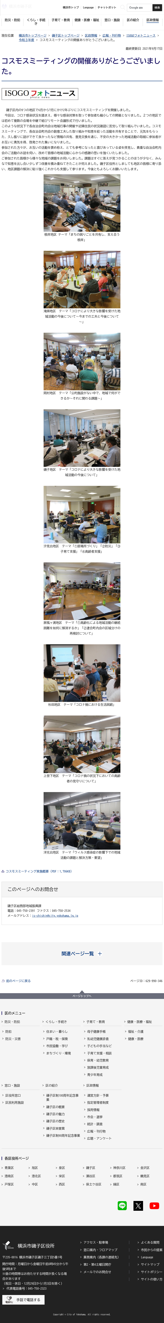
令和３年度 (26, 39)
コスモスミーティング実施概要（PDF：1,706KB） (39, 871)
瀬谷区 (90, 1176)
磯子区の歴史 (55, 1121)
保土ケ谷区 (93, 1184)
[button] (82, 953)
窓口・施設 (12, 1085)
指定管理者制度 (98, 1102)
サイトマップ (150, 1264)
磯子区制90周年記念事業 (63, 1135)
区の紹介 (52, 1085)
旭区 (35, 1167)
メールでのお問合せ (97, 1271)
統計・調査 (95, 1124)
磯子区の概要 (55, 1106)
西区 (62, 1184)
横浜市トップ (71, 7)
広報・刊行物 (112, 35)
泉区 (62, 1167)
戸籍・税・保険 (57, 1038)
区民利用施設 (14, 1102)
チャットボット (107, 7)
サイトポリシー (151, 1271)
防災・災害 (13, 1038)
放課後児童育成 (98, 1067)
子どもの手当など (99, 1045)
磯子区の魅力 (55, 1114)
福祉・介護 (135, 1031)
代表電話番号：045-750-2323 (26, 1288)
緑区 (116, 1184)
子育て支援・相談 (99, 1053)
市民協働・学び (57, 1045)
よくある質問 (150, 1242)
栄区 (62, 1176)
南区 (143, 1184)
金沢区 (145, 1167)
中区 (35, 1184)
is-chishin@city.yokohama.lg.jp (55, 915)
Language (147, 1257)
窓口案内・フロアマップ (100, 1249)
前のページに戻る (18, 980)
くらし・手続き (56, 1021)
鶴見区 (145, 1176)
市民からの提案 (151, 1249)
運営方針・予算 (98, 1095)
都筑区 (118, 1176)
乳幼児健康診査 (98, 1038)
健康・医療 (135, 1038)
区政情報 (91, 35)
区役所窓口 (13, 1095)
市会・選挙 (95, 1116)
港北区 (36, 1176)
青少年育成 (95, 1074)
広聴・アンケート (99, 1138)
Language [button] (88, 7)
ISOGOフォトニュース (141, 35)
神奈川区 (119, 1167)
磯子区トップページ (66, 35)
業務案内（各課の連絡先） (102, 1257)
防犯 (8, 1031)
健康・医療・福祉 (139, 1021)
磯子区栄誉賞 (55, 1128)
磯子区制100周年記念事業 (62, 1097)
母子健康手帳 (96, 1031)
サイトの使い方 (151, 1279)
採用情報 (93, 1109)
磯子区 (90, 1167)
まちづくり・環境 (58, 1053)
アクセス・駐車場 (96, 1242)
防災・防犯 (12, 1021)
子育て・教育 (95, 1021)
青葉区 (9, 1167)
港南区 (9, 1176)
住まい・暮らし (57, 1031)
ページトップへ (82, 996)
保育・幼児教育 (98, 1060)
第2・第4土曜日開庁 (97, 1264)
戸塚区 (9, 1184)
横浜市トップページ (32, 35)
